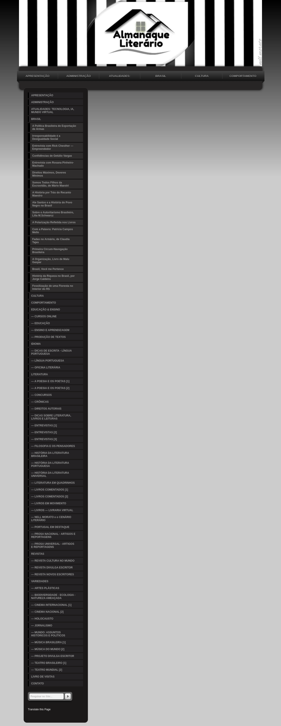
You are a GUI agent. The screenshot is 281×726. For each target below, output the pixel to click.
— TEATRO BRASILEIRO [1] (48, 662)
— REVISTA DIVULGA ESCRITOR (52, 567)
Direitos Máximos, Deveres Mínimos (49, 174)
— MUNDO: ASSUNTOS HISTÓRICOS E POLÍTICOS (48, 634)
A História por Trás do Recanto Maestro (51, 194)
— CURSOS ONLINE (44, 316)
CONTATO (37, 683)
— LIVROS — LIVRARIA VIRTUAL (52, 510)
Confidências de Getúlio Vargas (52, 155)
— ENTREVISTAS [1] (44, 425)
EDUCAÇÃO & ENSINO (45, 309)
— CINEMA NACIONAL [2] (47, 611)
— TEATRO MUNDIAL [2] (46, 669)
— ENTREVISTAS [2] (44, 432)
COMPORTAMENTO (243, 76)
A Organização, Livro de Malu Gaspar (50, 261)
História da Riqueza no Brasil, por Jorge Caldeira (53, 277)
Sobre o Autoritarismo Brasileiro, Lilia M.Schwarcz (53, 214)
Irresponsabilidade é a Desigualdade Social (46, 137)
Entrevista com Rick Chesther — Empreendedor (52, 147)
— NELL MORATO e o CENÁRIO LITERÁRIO (51, 519)
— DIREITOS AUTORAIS (46, 408)
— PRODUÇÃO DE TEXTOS (48, 337)
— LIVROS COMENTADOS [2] (49, 496)
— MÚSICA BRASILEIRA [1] (48, 642)
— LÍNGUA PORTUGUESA (47, 360)
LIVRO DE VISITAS (43, 676)
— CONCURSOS (41, 395)
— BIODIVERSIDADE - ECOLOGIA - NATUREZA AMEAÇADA (53, 596)
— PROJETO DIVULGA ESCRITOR (52, 656)
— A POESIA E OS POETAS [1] (50, 381)
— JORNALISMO (41, 625)
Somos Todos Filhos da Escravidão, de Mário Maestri (50, 184)
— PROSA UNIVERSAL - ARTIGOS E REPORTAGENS (52, 545)
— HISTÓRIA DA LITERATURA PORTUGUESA (50, 464)
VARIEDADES (39, 581)
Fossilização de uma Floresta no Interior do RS (52, 287)
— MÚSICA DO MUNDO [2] (47, 649)
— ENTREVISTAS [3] (44, 439)
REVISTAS (37, 553)
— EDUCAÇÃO (40, 323)
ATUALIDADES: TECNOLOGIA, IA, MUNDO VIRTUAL (119, 76)
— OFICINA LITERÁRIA (45, 367)
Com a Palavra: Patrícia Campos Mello (52, 231)
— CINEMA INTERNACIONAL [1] (51, 605)
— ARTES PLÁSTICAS (45, 588)
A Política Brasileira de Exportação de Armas (54, 127)
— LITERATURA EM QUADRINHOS (53, 482)
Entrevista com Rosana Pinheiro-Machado (53, 164)
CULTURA (202, 76)
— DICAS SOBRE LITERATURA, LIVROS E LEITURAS (51, 417)
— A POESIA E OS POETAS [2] (50, 388)
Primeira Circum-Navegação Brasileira (50, 251)
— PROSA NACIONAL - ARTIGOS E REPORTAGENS (53, 535)
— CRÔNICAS (40, 401)
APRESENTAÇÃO (37, 76)
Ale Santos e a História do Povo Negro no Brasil (52, 204)
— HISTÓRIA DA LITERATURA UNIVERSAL (50, 474)
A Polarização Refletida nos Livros (54, 222)
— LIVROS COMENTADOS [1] (49, 489)
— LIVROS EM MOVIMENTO (48, 503)
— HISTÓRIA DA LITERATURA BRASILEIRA (50, 454)
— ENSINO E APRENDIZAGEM (50, 330)
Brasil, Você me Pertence (48, 269)
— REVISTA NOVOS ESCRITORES (52, 574)
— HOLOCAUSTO (42, 618)
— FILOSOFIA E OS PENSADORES (53, 446)
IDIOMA (36, 343)
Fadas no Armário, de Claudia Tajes (51, 241)
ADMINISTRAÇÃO (78, 76)
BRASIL (160, 76)
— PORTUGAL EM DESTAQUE (50, 527)
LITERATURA (39, 374)
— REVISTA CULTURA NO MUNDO (52, 560)
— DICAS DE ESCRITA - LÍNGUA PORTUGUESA (51, 352)
